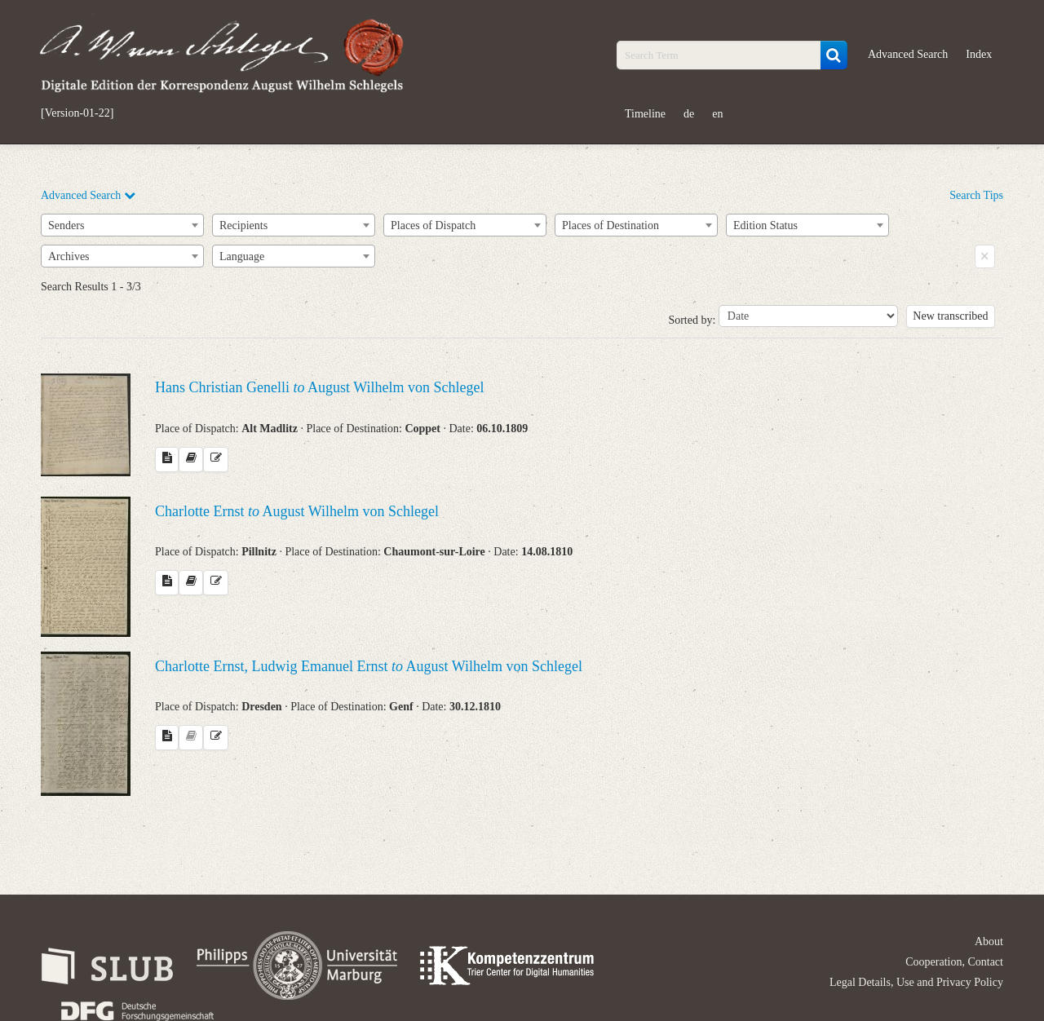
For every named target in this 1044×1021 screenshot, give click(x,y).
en (717, 114)
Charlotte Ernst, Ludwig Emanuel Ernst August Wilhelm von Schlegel (368, 666)
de (688, 114)
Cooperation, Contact (954, 962)
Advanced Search (908, 54)
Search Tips (976, 195)
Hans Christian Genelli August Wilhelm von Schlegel (319, 387)
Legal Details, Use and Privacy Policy (916, 982)
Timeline (645, 114)
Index (979, 54)
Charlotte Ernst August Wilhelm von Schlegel (297, 511)
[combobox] (122, 225)
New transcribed (950, 316)
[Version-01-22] (77, 113)
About (989, 941)
